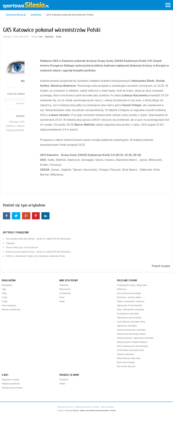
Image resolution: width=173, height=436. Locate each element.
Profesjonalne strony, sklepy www (132, 285)
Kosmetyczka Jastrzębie (128, 313)
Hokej (62, 301)
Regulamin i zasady (10, 379)
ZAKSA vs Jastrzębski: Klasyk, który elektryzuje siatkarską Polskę (35, 256)
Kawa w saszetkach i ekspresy (130, 301)
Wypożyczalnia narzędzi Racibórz (132, 342)
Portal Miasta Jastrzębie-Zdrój (130, 350)
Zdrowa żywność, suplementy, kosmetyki (135, 338)
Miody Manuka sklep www (128, 358)
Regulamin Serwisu (65, 407)
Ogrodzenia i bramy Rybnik (129, 318)
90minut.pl (121, 289)
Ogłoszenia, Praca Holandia (129, 305)
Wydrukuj (49, 37)
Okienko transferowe (11, 309)
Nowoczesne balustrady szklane (131, 334)
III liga (4, 297)
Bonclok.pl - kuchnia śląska (129, 297)
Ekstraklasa (7, 285)
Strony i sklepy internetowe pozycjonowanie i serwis (94, 410)
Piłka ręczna (64, 289)
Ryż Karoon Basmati (126, 366)
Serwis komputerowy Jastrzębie (131, 330)
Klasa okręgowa (9, 305)
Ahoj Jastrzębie (107, 407)
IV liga (4, 301)
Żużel (61, 297)
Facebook (63, 379)
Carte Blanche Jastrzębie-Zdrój (131, 322)
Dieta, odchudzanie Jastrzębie (130, 309)
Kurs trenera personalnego (129, 293)
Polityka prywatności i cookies (87, 407)
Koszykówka (65, 293)
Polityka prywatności (11, 384)
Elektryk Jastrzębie (125, 354)
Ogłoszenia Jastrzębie (127, 326)
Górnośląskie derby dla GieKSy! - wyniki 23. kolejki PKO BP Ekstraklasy (38, 239)
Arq (40, 37)
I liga (4, 289)
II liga (4, 293)
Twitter (62, 384)
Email (58, 37)
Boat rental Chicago (126, 362)
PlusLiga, (14, 121)
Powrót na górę (161, 266)
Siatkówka (64, 285)
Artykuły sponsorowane (12, 388)
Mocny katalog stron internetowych (132, 346)
